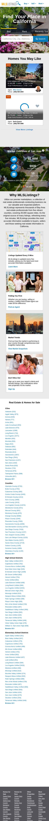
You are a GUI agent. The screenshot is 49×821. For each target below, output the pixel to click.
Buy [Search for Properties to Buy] (9, 31)
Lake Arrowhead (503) (13, 425)
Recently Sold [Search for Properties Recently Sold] (41, 31)
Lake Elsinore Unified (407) (15, 657)
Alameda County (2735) (13, 486)
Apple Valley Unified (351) (14, 636)
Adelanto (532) (10, 411)
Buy (25, 4)
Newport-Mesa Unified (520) (15, 596)
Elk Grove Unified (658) (13, 649)
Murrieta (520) (10, 441)
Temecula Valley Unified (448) (15, 620)
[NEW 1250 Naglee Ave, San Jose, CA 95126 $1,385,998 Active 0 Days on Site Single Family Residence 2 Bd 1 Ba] (24, 76)
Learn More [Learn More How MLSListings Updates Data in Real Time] (13, 267)
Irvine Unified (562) (12, 580)
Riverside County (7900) (14, 521)
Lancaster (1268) (11, 430)
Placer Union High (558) (13, 601)
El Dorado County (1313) (14, 497)
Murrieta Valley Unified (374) (15, 673)
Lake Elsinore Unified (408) (15, 583)
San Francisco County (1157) (15, 532)
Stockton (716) (10, 468)
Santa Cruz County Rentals (18, 805)
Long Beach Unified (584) (14, 585)
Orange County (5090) (13, 516)
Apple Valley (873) (11, 414)
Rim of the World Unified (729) (16, 604)
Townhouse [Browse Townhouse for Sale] (31, 803)
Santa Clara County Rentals (18, 798)
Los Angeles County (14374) (15, 505)
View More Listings (24, 130)
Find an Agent (14, 307)
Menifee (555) (10, 438)
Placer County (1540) (12, 519)
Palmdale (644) (10, 449)
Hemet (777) (9, 420)
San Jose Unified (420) (13, 615)
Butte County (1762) (12, 489)
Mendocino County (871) (14, 508)
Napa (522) (9, 444)
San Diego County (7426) (14, 529)
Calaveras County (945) (13, 492)
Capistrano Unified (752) (14, 564)
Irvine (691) (9, 422)
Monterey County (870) (13, 513)
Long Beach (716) (11, 433)
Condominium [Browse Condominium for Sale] (31, 805)
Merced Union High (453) (14, 591)
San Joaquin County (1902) (15, 535)
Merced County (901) (12, 510)
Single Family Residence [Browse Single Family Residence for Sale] (30, 798)
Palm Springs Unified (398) (14, 599)
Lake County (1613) (12, 502)
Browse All (9, 479)
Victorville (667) (10, 476)
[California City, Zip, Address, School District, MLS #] (17, 39)
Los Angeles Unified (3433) (14, 588)
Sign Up (11, 389)
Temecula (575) (10, 471)
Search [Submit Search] (41, 39)
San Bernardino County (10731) (16, 527)
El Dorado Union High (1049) (15, 572)
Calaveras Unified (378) (13, 641)
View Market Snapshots (18, 349)
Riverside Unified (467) (13, 607)
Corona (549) (10, 417)
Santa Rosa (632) (11, 465)
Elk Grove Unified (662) (13, 574)
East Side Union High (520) (15, 569)
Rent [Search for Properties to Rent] (24, 31)
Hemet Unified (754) (12, 577)
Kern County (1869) (12, 500)
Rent (40, 4)
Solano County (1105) (13, 545)
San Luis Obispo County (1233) (16, 537)
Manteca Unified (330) (13, 668)
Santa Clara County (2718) (14, 543)
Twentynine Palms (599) (13, 474)
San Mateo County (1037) (14, 540)
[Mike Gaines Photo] (38, 88)
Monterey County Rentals (17, 812)
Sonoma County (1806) (13, 548)
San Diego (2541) (11, 457)
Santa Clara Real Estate (42, 807)
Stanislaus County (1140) (14, 551)
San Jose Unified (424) (13, 692)
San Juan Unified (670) (13, 618)
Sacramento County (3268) (14, 524)
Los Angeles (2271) (12, 436)
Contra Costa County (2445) (15, 494)
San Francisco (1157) (13, 460)
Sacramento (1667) (12, 455)
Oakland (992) (10, 447)
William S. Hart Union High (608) (16, 626)
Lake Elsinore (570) (12, 428)
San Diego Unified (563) (13, 690)
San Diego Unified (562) (13, 612)
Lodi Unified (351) (11, 660)
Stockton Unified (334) (13, 698)
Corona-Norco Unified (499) (15, 566)
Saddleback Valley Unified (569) (16, 609)
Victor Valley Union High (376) (16, 623)
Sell (33, 4)
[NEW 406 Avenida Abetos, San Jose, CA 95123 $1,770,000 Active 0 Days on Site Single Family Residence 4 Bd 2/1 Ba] (24, 107)
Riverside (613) (10, 452)
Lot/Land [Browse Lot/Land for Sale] (30, 812)
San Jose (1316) (11, 463)
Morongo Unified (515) (13, 593)
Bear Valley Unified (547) (14, 561)
